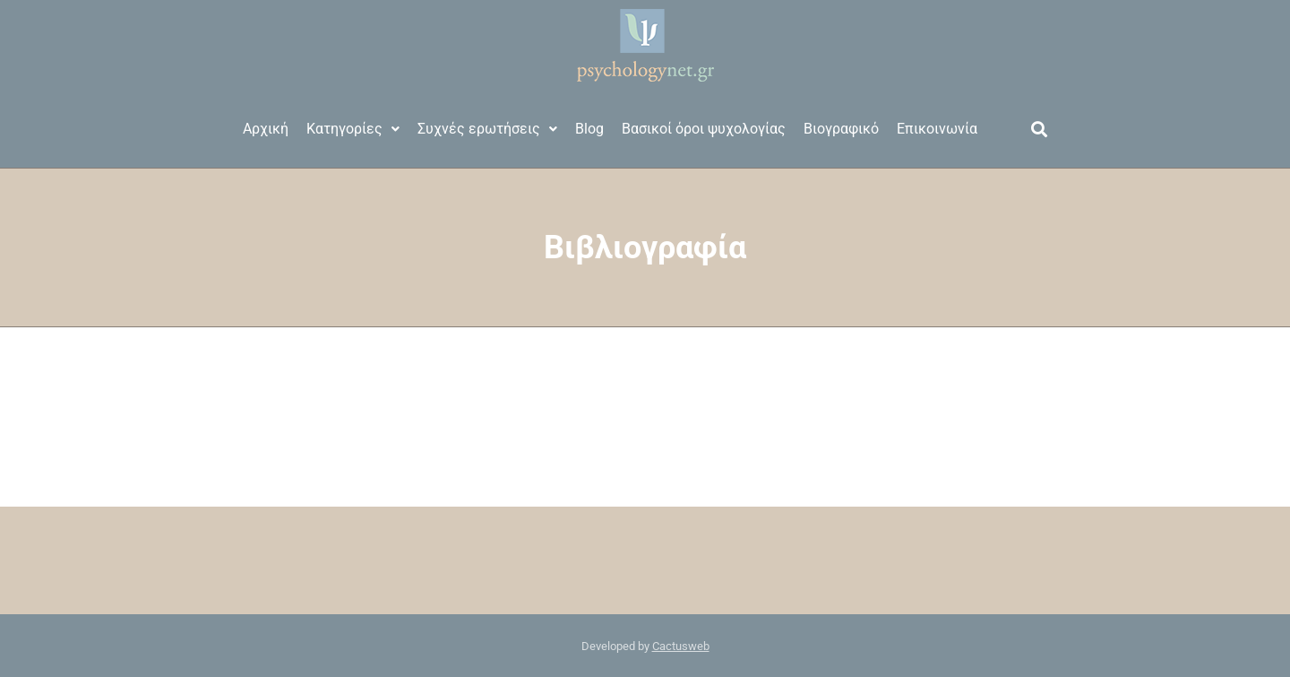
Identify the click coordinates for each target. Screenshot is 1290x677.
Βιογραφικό (841, 128)
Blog (589, 128)
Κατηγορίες (353, 128)
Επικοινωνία (937, 128)
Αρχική (265, 128)
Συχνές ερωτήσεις (487, 128)
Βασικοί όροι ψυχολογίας (704, 128)
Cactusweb (681, 646)
